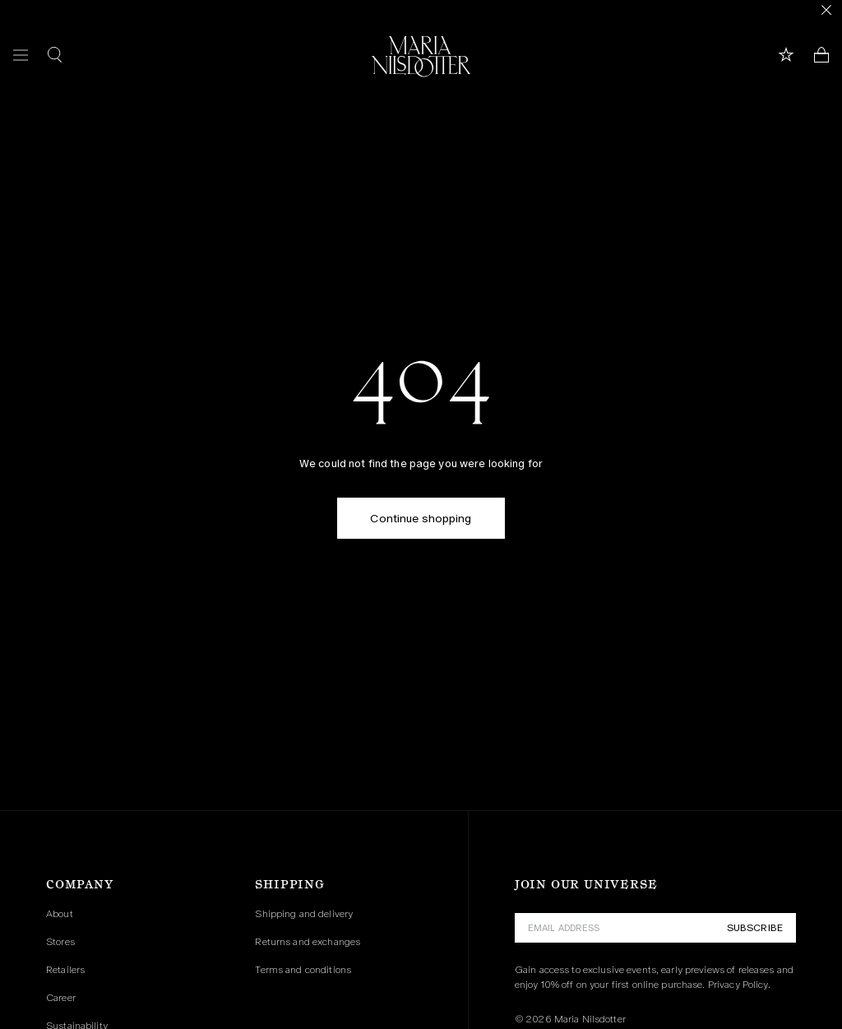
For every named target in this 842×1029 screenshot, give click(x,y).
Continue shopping (420, 518)
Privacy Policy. (739, 984)
